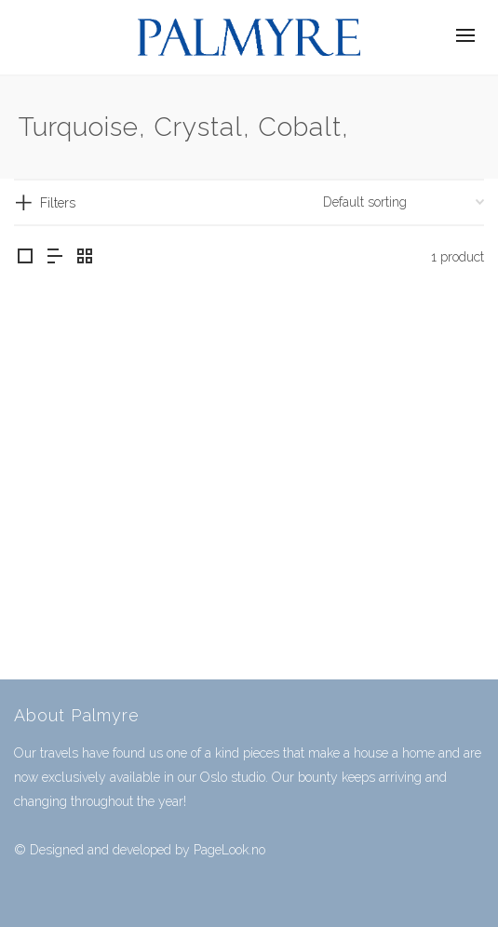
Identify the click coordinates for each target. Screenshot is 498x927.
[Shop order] (403, 202)
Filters (57, 202)
